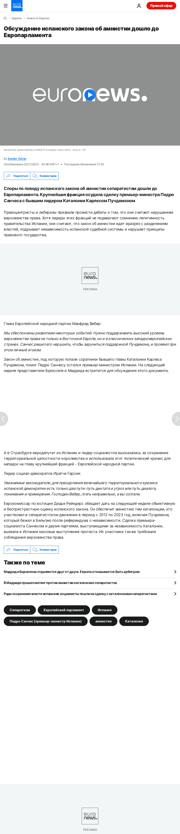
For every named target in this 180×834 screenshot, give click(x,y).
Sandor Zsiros (17, 158)
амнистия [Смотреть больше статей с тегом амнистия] (103, 621)
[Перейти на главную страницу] (16, 5)
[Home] (5, 18)
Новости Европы (38, 18)
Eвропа (17, 18)
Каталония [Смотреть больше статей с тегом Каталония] (134, 621)
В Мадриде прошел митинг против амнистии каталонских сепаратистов (60, 583)
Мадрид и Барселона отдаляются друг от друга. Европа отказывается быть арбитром (72, 572)
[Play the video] (90, 95)
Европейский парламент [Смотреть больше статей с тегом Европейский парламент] (64, 610)
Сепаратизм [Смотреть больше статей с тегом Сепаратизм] (20, 610)
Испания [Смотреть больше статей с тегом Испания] (105, 610)
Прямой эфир (161, 6)
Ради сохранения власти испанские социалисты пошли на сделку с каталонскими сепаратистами (80, 594)
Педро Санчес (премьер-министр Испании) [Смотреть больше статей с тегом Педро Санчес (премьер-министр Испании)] (46, 621)
